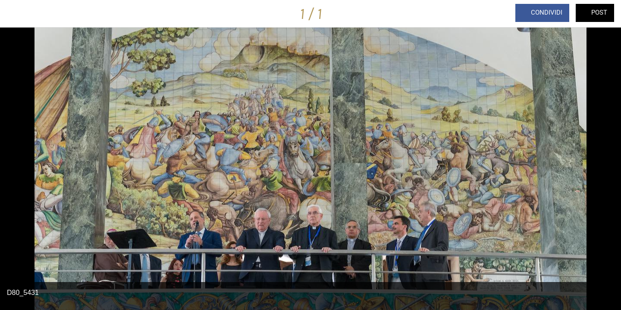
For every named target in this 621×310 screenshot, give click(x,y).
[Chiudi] (17, 14)
